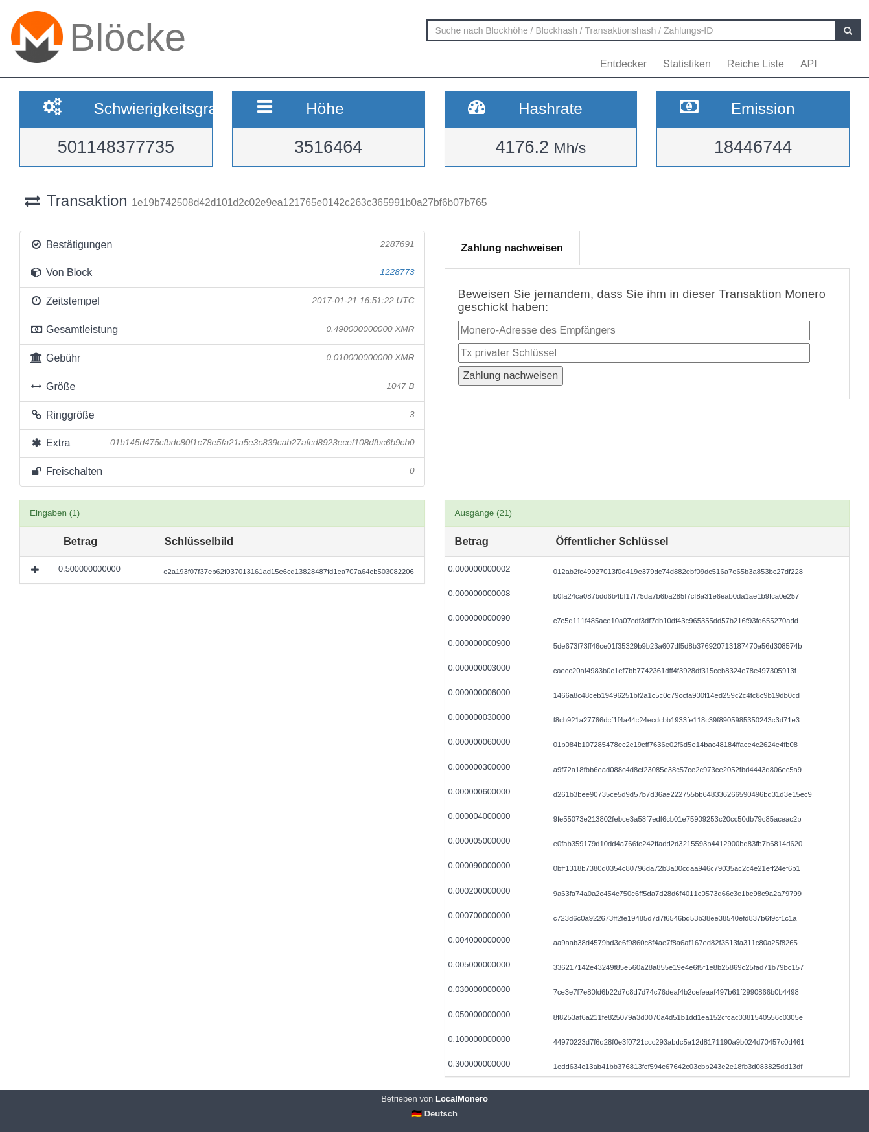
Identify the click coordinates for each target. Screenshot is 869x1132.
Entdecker (623, 63)
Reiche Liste (755, 63)
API (808, 63)
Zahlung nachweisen (512, 247)
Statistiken (687, 63)
